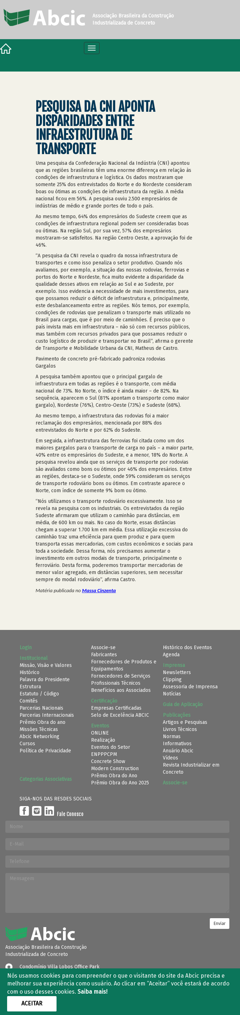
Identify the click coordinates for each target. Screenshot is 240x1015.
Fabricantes (104, 655)
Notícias (172, 694)
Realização (103, 740)
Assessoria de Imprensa (190, 687)
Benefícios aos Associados (121, 690)
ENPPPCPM (104, 754)
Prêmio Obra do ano (42, 722)
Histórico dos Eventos (187, 648)
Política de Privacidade (45, 751)
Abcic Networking (39, 736)
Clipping (172, 680)
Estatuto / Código (39, 694)
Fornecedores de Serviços (120, 676)
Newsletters (177, 672)
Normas (172, 736)
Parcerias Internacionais (47, 715)
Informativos (177, 744)
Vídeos (170, 758)
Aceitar (31, 1003)
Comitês (29, 701)
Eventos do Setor (110, 747)
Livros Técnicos (180, 729)
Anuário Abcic (178, 751)
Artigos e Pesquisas (185, 722)
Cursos (27, 744)
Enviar (219, 923)
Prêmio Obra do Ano (114, 776)
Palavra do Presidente (45, 680)
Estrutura (30, 687)
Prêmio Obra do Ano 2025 (120, 783)
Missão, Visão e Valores (46, 665)
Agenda (171, 655)
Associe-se (103, 648)
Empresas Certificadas (116, 708)
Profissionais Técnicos (115, 683)
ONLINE (100, 733)
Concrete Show (108, 761)
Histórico (29, 672)
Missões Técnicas (39, 729)
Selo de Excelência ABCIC (120, 715)
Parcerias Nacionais (41, 708)
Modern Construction (115, 769)
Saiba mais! (92, 991)
